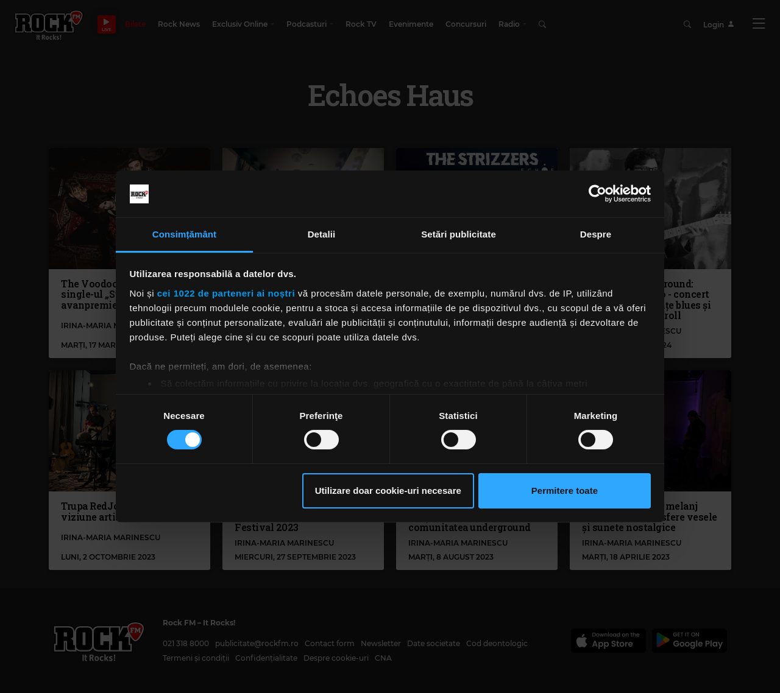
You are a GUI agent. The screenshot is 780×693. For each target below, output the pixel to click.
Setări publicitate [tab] (458, 234)
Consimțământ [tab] (184, 234)
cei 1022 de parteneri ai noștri (226, 293)
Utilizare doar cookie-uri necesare (388, 490)
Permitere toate (564, 490)
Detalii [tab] (322, 234)
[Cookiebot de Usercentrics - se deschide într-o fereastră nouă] (597, 194)
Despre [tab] (595, 234)
